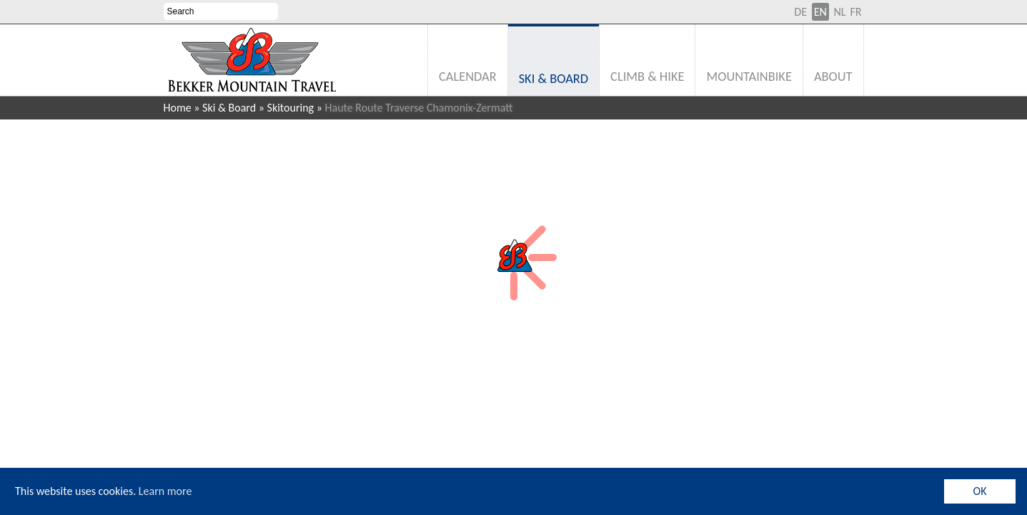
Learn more (165, 491)
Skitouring (290, 107)
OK (980, 491)
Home (178, 107)
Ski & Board (229, 107)
